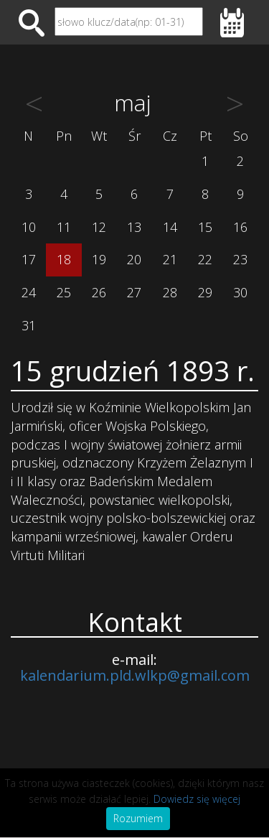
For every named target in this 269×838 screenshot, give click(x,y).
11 (64, 227)
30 (240, 292)
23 (240, 259)
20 (134, 259)
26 (99, 292)
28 (170, 292)
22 (205, 259)
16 (240, 227)
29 (205, 292)
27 (134, 292)
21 (170, 259)
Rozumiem (138, 818)
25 (64, 292)
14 (170, 227)
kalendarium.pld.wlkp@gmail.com (135, 675)
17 (29, 259)
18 (64, 259)
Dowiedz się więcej (197, 799)
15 (205, 227)
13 (134, 227)
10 (29, 227)
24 (29, 292)
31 (29, 325)
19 (99, 259)
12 (99, 227)
